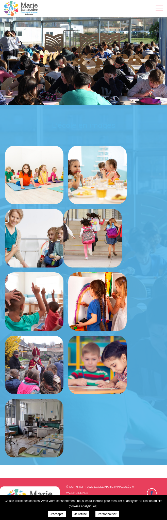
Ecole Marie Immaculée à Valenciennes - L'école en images (21, 8)
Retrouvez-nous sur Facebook (152, 493)
